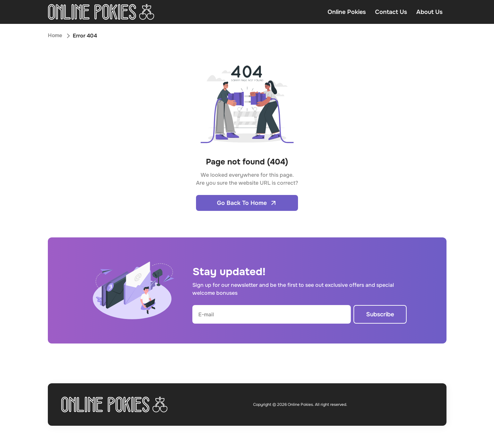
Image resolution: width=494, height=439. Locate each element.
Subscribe (380, 314)
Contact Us (391, 12)
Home (55, 35)
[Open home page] (101, 12)
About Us (429, 12)
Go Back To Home (247, 203)
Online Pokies (347, 12)
